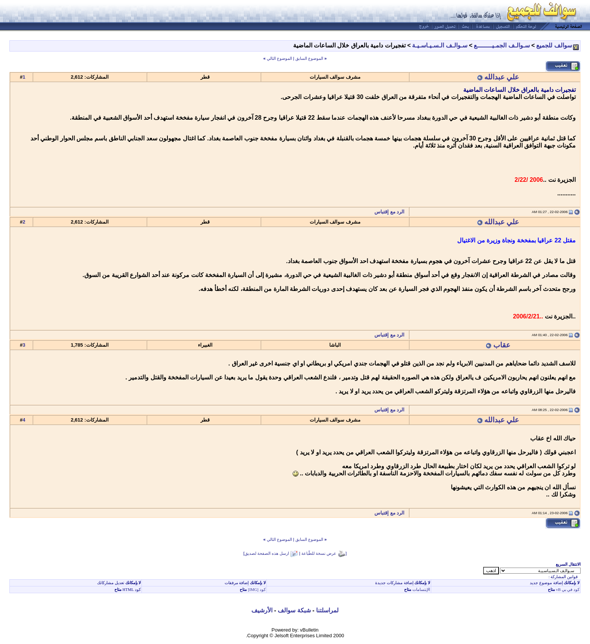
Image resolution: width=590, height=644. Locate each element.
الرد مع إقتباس (391, 212)
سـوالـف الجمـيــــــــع (501, 45)
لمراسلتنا (327, 610)
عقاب (501, 345)
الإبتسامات (420, 590)
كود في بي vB (567, 590)
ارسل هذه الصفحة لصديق (267, 553)
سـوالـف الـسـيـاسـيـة (439, 45)
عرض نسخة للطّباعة (318, 553)
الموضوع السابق (309, 58)
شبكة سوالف (294, 610)
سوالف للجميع (554, 45)
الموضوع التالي (279, 58)
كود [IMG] (257, 590)
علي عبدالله (501, 77)
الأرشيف (261, 610)
